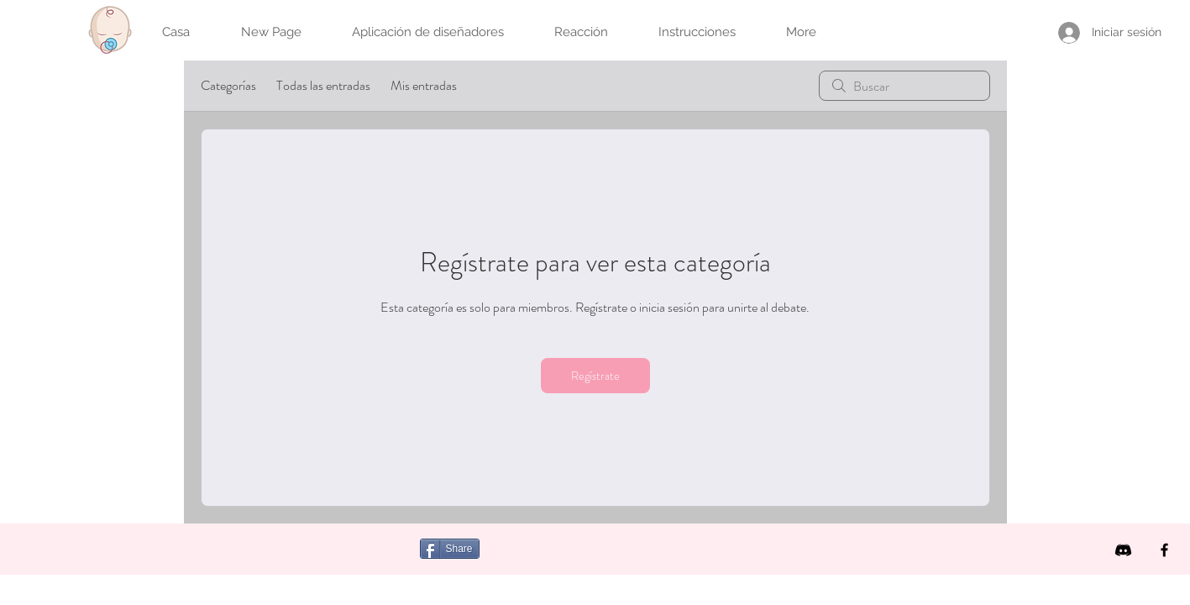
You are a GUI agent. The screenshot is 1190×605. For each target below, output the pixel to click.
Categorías (228, 85)
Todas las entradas (323, 85)
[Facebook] (1164, 550)
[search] (904, 86)
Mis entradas (424, 85)
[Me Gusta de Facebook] (594, 558)
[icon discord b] (1123, 550)
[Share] (450, 549)
